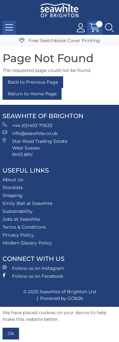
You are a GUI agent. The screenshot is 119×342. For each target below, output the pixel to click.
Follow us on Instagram (33, 268)
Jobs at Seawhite (21, 219)
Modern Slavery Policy (27, 243)
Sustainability (18, 211)
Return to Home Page (32, 94)
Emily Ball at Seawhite (27, 203)
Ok (11, 333)
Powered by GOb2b (61, 298)
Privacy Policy (18, 235)
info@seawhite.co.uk (30, 133)
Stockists (13, 187)
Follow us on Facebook (33, 276)
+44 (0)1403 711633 (27, 125)
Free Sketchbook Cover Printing (59, 40)
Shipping (13, 195)
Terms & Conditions (24, 227)
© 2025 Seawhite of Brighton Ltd (59, 291)
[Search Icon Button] (109, 28)
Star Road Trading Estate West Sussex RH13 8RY (35, 147)
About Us (13, 179)
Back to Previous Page (33, 82)
